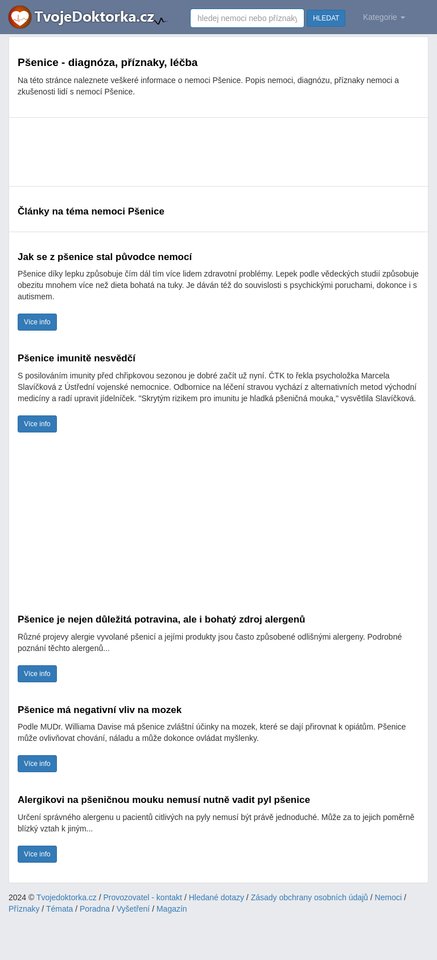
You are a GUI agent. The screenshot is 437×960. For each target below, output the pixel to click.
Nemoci (388, 897)
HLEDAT (326, 18)
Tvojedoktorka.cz (66, 897)
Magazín (171, 908)
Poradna (95, 908)
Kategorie (384, 17)
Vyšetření (133, 908)
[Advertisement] (218, 152)
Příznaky (24, 908)
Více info (37, 322)
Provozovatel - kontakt (143, 897)
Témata (59, 908)
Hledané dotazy (216, 897)
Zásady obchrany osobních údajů (309, 897)
